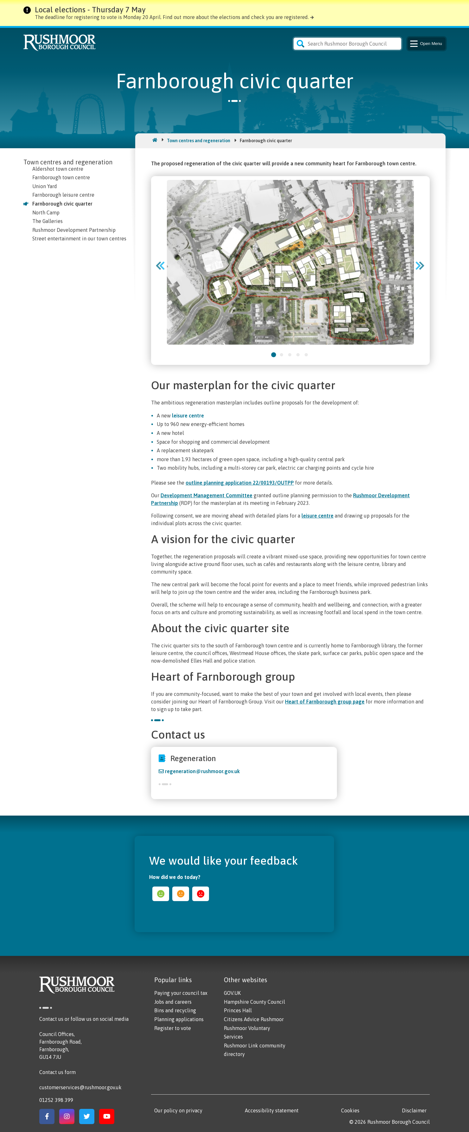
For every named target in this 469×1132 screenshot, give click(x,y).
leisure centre (188, 415)
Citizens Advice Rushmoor (254, 1019)
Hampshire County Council (254, 1002)
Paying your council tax (180, 993)
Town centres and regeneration (198, 140)
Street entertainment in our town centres (79, 238)
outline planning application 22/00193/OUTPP (240, 483)
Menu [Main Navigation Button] (425, 44)
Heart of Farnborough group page (324, 701)
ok (180, 894)
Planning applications (179, 1019)
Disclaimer (414, 1110)
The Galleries (47, 221)
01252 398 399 (56, 1100)
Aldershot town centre (57, 169)
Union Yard (44, 186)
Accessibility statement (272, 1110)
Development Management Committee (206, 495)
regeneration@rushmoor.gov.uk (202, 771)
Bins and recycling (175, 1010)
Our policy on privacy (178, 1110)
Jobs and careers (173, 1002)
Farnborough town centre (61, 177)
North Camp (46, 212)
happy (160, 894)
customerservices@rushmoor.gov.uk (80, 1087)
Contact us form (57, 1072)
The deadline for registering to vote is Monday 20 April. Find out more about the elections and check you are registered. (172, 17)
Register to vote (172, 1028)
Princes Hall (238, 1010)
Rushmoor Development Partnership (74, 230)
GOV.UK (232, 993)
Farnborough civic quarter (62, 204)
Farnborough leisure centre (63, 195)
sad (200, 894)
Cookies (350, 1110)
